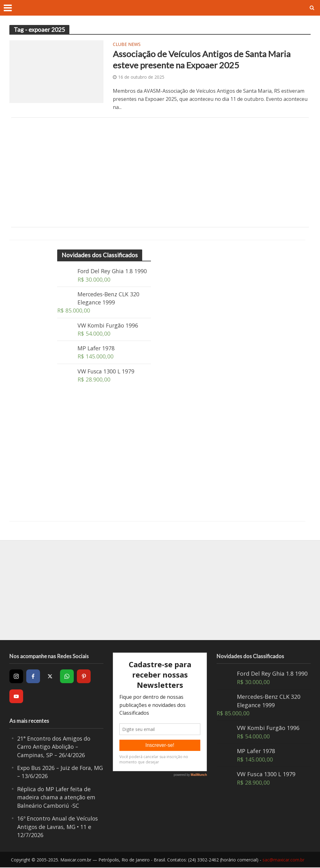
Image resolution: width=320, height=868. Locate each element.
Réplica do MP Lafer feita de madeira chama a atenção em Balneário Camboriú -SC (57, 798)
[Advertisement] (160, 172)
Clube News (127, 44)
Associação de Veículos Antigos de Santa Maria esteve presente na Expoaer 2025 (202, 60)
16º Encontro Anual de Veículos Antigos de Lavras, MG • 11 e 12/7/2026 (58, 828)
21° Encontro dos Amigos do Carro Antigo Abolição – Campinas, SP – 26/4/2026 (55, 747)
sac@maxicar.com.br (283, 860)
